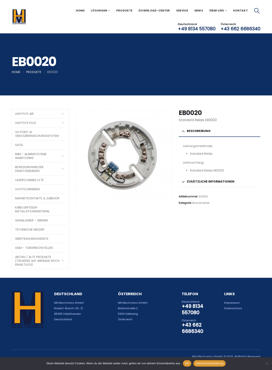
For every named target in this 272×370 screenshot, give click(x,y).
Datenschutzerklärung (209, 363)
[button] (257, 11)
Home (80, 11)
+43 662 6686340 (240, 29)
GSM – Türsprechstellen (34, 248)
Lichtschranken (27, 189)
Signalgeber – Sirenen (31, 220)
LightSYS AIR (24, 114)
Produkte (124, 11)
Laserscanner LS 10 (29, 180)
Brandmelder (201, 203)
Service (182, 11)
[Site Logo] (19, 16)
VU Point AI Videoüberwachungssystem (37, 134)
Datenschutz (233, 308)
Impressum (232, 303)
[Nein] (267, 363)
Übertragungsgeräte (31, 239)
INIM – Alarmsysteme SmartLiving (31, 156)
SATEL (19, 145)
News (198, 11)
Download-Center (154, 11)
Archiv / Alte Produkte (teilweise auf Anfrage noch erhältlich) (37, 261)
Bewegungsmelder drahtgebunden (29, 169)
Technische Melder (29, 229)
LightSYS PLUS (25, 123)
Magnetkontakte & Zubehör (37, 198)
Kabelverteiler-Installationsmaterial (32, 209)
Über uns (216, 11)
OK (187, 363)
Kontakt (240, 11)
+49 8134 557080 (196, 29)
